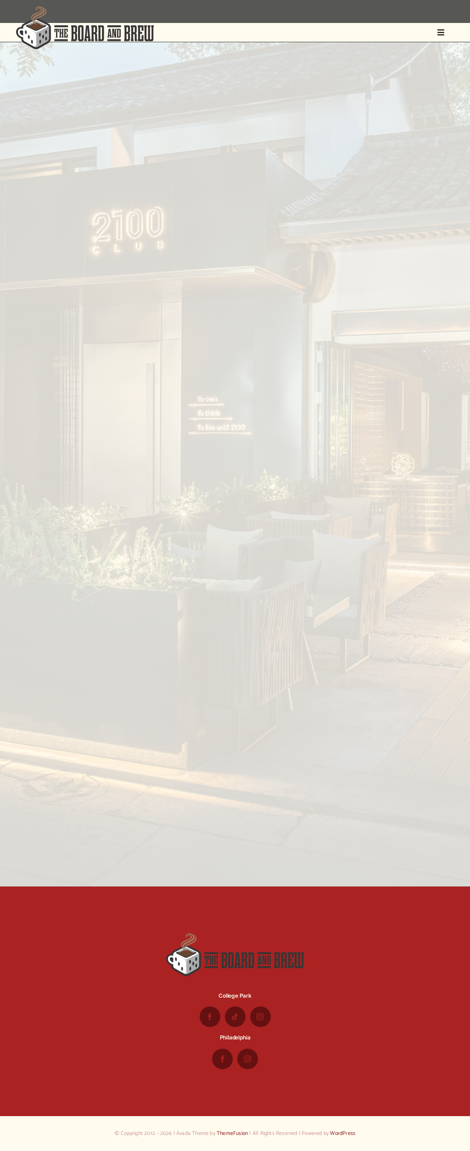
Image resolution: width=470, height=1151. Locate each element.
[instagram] (260, 1016)
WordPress (342, 1133)
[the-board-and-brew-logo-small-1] (85, 10)
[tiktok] (235, 1016)
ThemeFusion (232, 1133)
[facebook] (210, 1016)
